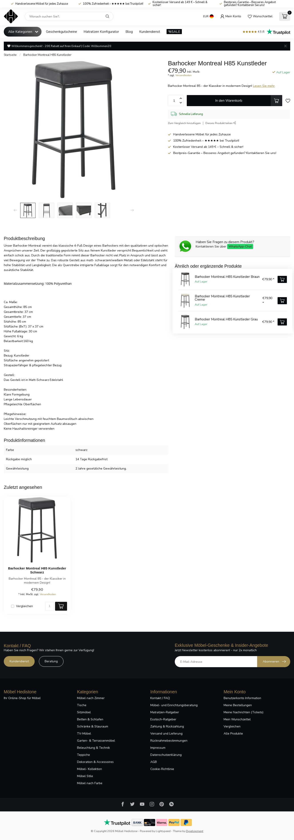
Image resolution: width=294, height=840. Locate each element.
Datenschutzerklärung (166, 755)
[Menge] (49, 606)
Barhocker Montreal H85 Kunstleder (47, 55)
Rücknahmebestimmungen (168, 741)
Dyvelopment (194, 831)
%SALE (174, 31)
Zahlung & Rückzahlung (167, 726)
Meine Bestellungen (238, 705)
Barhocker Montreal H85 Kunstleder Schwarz (37, 570)
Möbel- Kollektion (89, 769)
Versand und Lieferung (166, 733)
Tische (81, 705)
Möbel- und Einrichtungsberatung (174, 705)
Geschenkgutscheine (61, 31)
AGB (153, 762)
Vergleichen (24, 606)
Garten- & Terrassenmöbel (96, 741)
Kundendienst (149, 31)
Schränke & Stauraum (92, 726)
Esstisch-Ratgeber (163, 719)
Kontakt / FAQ (160, 698)
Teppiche (83, 755)
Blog (129, 31)
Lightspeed (163, 831)
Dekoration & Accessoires (95, 762)
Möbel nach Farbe (89, 783)
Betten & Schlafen (90, 719)
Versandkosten (183, 75)
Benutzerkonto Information (242, 698)
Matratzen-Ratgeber (164, 712)
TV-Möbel (84, 733)
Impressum (157, 748)
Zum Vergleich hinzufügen (184, 123)
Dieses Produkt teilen (220, 123)
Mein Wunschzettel (237, 719)
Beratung (51, 661)
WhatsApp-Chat (240, 246)
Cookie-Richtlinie (162, 769)
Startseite (10, 55)
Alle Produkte (233, 733)
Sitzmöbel (84, 712)
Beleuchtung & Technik (93, 748)
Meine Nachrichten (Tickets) (243, 712)
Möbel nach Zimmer (91, 698)
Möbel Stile (85, 776)
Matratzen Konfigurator (101, 31)
